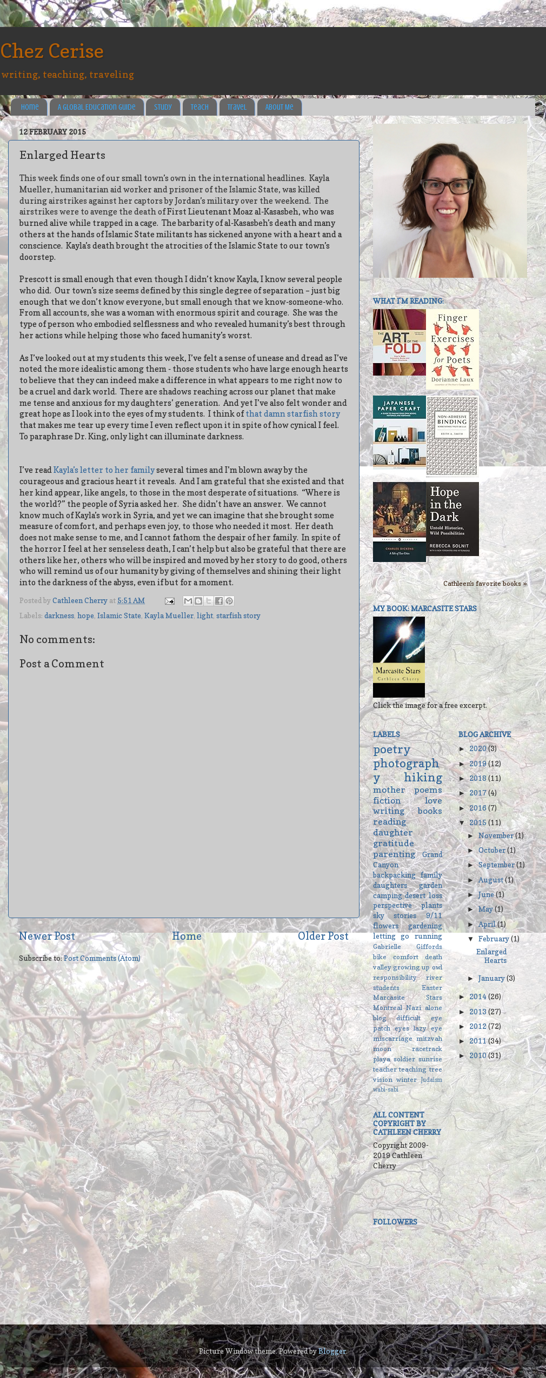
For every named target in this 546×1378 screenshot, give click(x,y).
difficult (408, 1018)
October (492, 850)
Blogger (332, 1351)
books (430, 810)
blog (380, 1018)
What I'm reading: (408, 301)
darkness (59, 615)
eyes (402, 1028)
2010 (478, 1055)
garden (430, 885)
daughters (390, 885)
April (487, 924)
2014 (478, 996)
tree (435, 1069)
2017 (478, 792)
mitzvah (429, 1038)
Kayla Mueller (169, 615)
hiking (423, 777)
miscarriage (392, 1038)
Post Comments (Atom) (102, 958)
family (431, 875)
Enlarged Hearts (491, 956)
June (487, 894)
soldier (404, 1059)
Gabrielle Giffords (407, 946)
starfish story (238, 615)
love (433, 800)
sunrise (430, 1059)
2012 (478, 1026)
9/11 (434, 915)
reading (389, 821)
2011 (478, 1040)
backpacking (394, 875)
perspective (392, 905)
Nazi (413, 1008)
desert (415, 895)
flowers (385, 925)
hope (85, 615)
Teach (200, 107)
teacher (385, 1069)
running (428, 936)
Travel (237, 107)
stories (405, 915)
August (491, 879)
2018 (478, 778)
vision (382, 1079)
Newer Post (47, 936)
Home (30, 107)
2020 (478, 748)
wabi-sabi (385, 1089)
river (434, 977)
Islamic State (119, 615)
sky (378, 915)
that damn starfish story (292, 414)
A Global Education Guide (97, 107)
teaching (413, 1069)
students (386, 988)
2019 (478, 763)
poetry (392, 749)
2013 (478, 1011)
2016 (478, 808)
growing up (411, 967)
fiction (387, 800)
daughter (393, 832)
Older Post (323, 936)
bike (380, 957)
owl (437, 967)
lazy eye (428, 1028)
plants (431, 905)
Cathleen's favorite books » (485, 583)
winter (406, 1079)
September (497, 864)
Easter (432, 988)
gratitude (393, 843)
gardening (425, 925)
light (205, 615)
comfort (405, 957)
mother (389, 789)
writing (388, 810)
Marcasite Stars (407, 997)
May (486, 909)
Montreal (387, 1008)
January (492, 978)
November (496, 835)
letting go (391, 936)
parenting (394, 853)
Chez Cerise (52, 50)
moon (382, 1049)
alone (433, 1008)
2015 (478, 822)
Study (163, 107)
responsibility (395, 977)
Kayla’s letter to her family (104, 470)
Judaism (431, 1079)
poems (428, 789)
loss (435, 895)
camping (387, 895)
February (494, 938)
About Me (279, 107)
